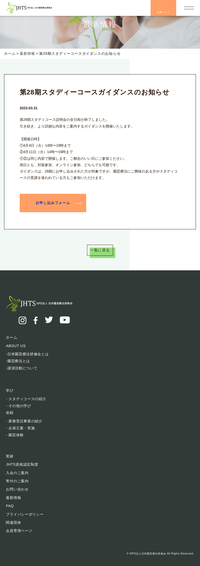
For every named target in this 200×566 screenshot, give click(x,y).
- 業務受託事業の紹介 (24, 421)
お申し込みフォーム (53, 202)
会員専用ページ (19, 531)
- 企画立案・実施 (20, 428)
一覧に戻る (99, 250)
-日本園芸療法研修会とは (27, 354)
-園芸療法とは (18, 361)
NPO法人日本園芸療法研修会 (148, 553)
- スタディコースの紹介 (26, 399)
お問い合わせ (17, 489)
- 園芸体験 (15, 435)
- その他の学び (18, 406)
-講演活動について (21, 368)
